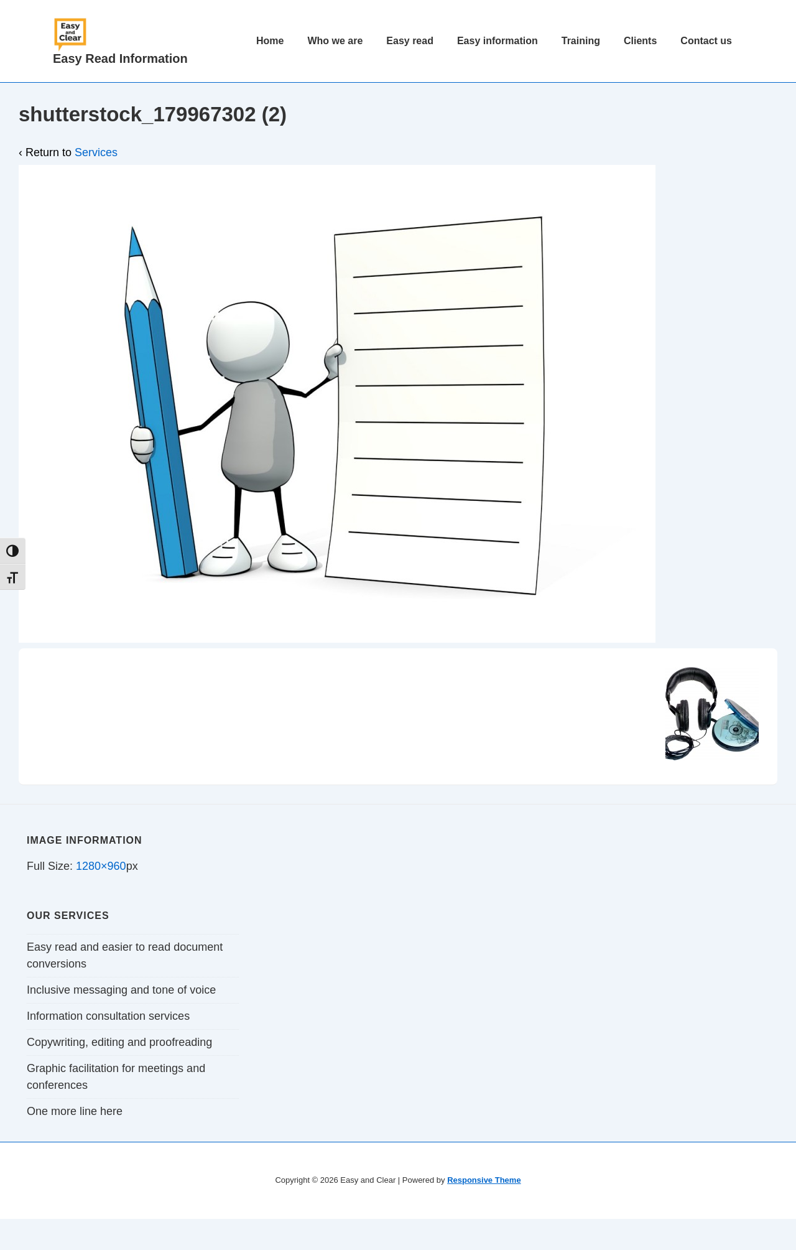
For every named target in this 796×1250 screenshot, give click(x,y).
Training (581, 40)
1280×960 (101, 866)
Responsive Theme (484, 1180)
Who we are (335, 40)
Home (270, 40)
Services (96, 152)
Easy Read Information (120, 58)
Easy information (497, 40)
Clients (640, 40)
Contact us (706, 40)
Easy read (409, 40)
